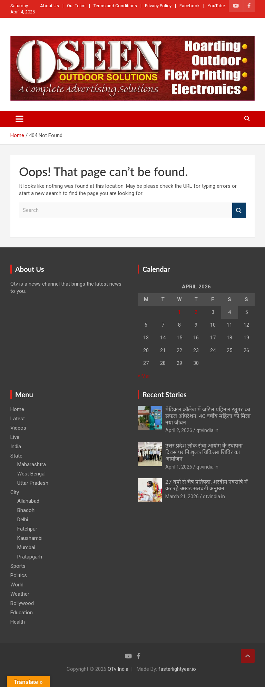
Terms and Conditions (115, 5)
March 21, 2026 (182, 496)
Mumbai (26, 547)
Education (21, 612)
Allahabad (28, 501)
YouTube (216, 5)
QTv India (118, 669)
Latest (17, 419)
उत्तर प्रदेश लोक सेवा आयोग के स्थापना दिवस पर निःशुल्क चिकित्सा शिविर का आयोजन (204, 452)
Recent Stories (165, 394)
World (16, 585)
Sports (18, 566)
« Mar (144, 376)
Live (14, 437)
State (16, 456)
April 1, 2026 (178, 467)
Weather (19, 594)
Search (239, 210)
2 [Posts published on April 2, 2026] (196, 312)
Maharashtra (31, 464)
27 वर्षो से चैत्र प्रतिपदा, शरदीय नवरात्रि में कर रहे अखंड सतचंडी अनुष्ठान (206, 484)
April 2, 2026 (178, 430)
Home (17, 409)
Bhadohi (26, 510)
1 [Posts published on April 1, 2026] (179, 312)
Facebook (189, 5)
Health (17, 622)
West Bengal (31, 474)
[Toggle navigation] (19, 119)
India (15, 446)
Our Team (76, 5)
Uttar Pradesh (32, 483)
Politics (18, 575)
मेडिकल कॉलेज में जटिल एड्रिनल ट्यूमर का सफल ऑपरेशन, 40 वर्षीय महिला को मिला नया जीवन (208, 415)
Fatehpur (27, 529)
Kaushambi (29, 538)
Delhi (22, 519)
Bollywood (22, 603)
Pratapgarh (29, 557)
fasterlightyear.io (177, 669)
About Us (49, 5)
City (14, 492)
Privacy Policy (158, 5)
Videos (18, 428)
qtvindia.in (207, 430)
